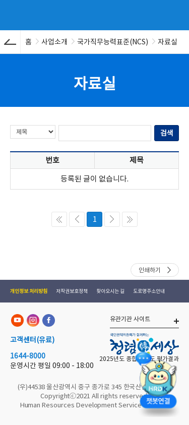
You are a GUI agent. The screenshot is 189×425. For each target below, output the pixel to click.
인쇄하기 (150, 270)
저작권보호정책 (72, 291)
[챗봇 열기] (158, 382)
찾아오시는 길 (110, 291)
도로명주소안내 (149, 291)
